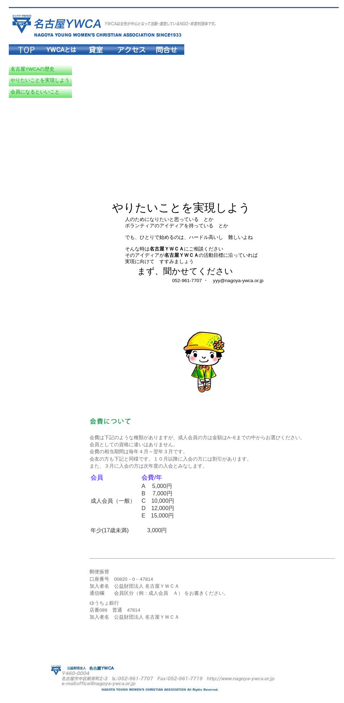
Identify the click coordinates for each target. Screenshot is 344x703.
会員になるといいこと (35, 92)
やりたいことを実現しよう (40, 80)
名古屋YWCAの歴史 (32, 69)
